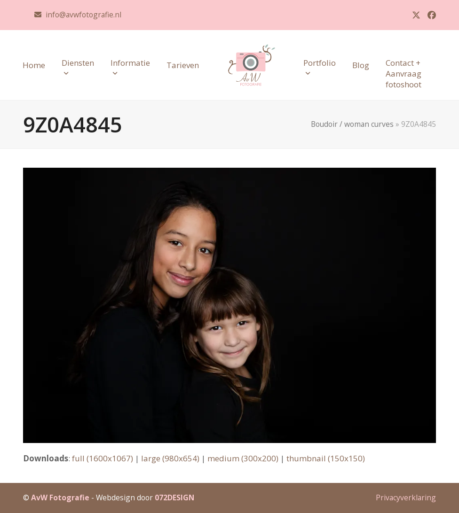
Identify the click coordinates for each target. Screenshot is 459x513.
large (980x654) (170, 458)
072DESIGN (174, 497)
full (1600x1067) (102, 458)
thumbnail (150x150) (325, 458)
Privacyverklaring (406, 497)
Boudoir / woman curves (352, 124)
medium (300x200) (242, 458)
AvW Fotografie (60, 497)
